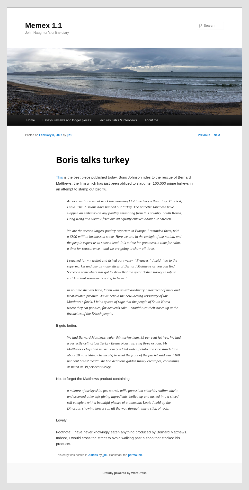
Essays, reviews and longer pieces (67, 120)
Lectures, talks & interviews (118, 120)
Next (219, 135)
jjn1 (69, 135)
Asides (93, 455)
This (59, 177)
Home (30, 120)
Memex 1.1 (43, 25)
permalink (135, 455)
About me (151, 120)
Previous (202, 135)
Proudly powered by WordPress (124, 473)
